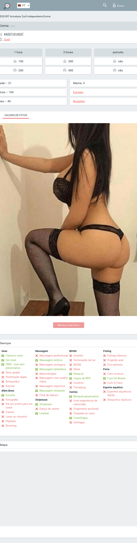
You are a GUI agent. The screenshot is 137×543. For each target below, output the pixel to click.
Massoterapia (47, 373)
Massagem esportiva (52, 386)
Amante (78, 355)
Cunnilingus (81, 418)
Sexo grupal (13, 372)
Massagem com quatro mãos (53, 379)
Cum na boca (115, 373)
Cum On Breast (116, 378)
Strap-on (79, 373)
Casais (10, 412)
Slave (77, 369)
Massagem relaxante (52, 390)
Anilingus (79, 422)
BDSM (77, 364)
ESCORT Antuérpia (10, 16)
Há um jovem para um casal (19, 405)
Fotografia (12, 399)
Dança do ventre (49, 408)
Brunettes (79, 101)
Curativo (79, 382)
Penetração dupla (16, 377)
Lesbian (44, 413)
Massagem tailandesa (52, 369)
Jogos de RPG (82, 378)
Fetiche (10, 386)
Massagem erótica (50, 360)
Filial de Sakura (48, 395)
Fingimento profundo (86, 408)
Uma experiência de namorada (85, 402)
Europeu (78, 92)
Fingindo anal (115, 360)
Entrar (118, 5)
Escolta (10, 395)
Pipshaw (11, 421)
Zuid (24, 16)
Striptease (45, 404)
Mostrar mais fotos (68, 325)
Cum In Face (114, 382)
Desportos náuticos (119, 399)
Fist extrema (114, 364)
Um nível (11, 360)
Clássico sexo (14, 355)
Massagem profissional (53, 355)
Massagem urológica (52, 364)
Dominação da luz (84, 360)
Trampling (80, 387)
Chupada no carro (84, 413)
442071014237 (13, 34)
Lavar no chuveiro (16, 416)
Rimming (11, 425)
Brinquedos (12, 381)
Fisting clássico (117, 355)
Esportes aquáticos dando (119, 393)
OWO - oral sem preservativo (15, 366)
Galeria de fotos (16, 115)
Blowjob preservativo (86, 396)
